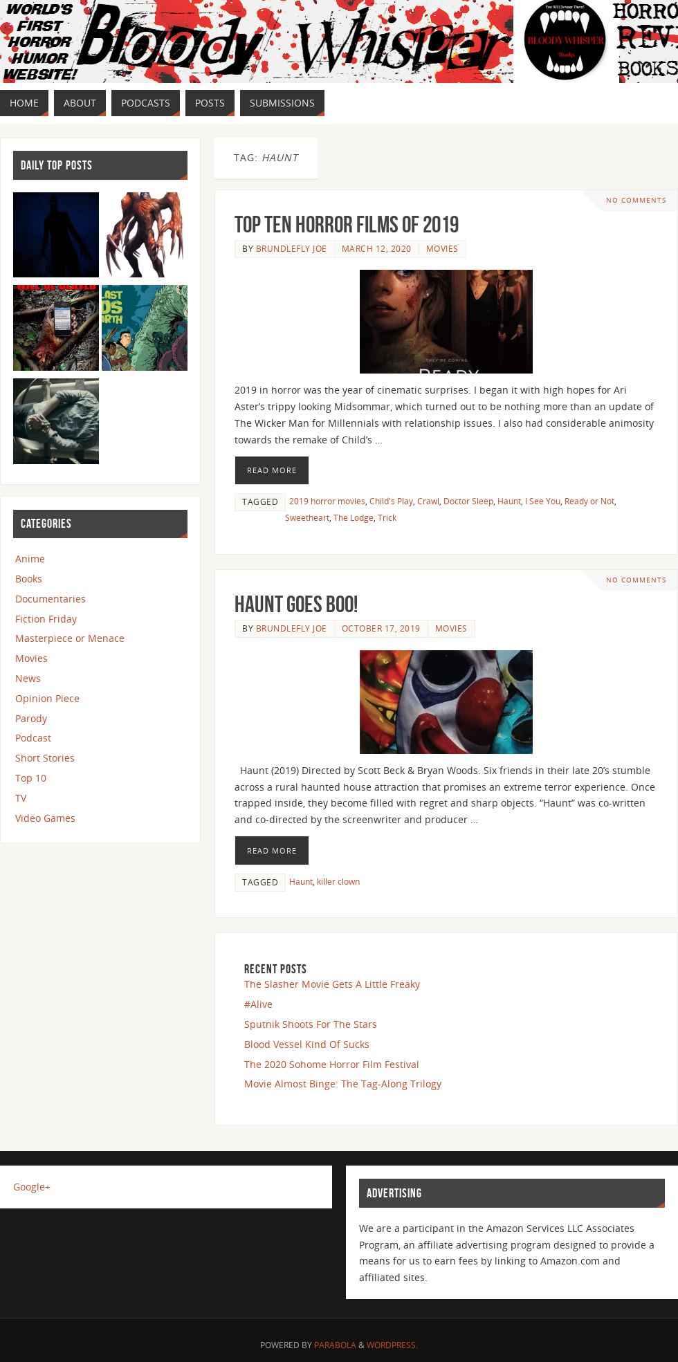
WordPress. (392, 1345)
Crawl (428, 500)
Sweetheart (307, 517)
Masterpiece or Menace (70, 638)
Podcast (33, 737)
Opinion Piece (47, 698)
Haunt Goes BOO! (296, 604)
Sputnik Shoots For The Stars (310, 1024)
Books (28, 578)
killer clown (338, 881)
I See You (542, 500)
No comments (636, 200)
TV (20, 797)
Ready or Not (589, 500)
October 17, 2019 (381, 628)
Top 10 (30, 777)
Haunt (509, 500)
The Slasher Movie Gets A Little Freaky (332, 984)
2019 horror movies (327, 500)
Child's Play (391, 500)
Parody (31, 718)
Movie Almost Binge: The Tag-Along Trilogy (342, 1083)
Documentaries (50, 598)
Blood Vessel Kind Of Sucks (306, 1044)
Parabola (335, 1345)
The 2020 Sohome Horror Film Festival (331, 1064)
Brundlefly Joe (291, 248)
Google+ (32, 1186)
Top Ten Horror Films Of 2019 (347, 224)
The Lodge (353, 517)
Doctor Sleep (468, 500)
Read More (272, 470)
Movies (442, 248)
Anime (30, 558)
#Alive (258, 1004)
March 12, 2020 (377, 248)
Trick (387, 517)
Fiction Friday (46, 618)
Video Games (45, 818)
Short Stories (45, 757)
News (28, 678)
